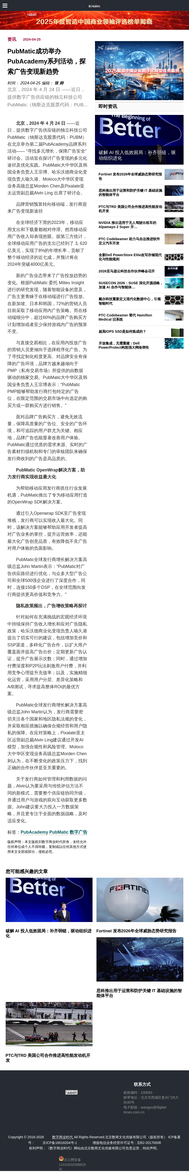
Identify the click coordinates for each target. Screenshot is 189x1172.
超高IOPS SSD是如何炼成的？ (122, 331)
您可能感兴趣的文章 (27, 871)
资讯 (11, 39)
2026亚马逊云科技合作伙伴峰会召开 (127, 271)
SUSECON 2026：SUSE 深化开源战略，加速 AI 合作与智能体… (131, 285)
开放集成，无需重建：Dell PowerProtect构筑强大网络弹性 (124, 345)
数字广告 (78, 832)
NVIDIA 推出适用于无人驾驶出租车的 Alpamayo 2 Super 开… (127, 225)
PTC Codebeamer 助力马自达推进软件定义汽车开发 (129, 241)
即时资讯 (107, 106)
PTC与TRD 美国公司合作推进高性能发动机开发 (130, 209)
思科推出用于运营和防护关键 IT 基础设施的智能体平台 (139, 993)
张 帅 (58, 83)
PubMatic (58, 832)
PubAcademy (34, 832)
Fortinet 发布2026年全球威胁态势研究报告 (136, 931)
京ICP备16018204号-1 (60, 1143)
